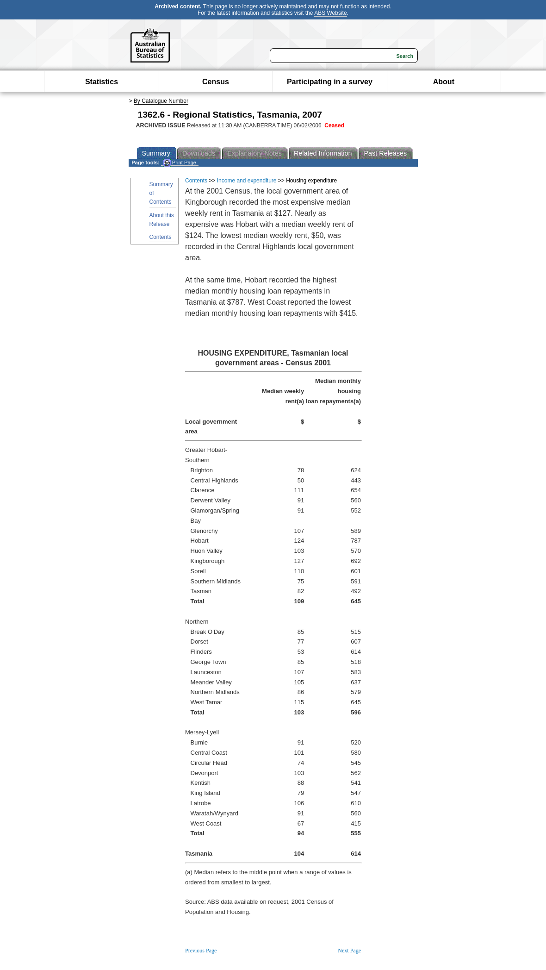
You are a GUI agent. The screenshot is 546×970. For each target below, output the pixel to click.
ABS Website (330, 13)
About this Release (161, 219)
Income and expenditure (247, 180)
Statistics (101, 82)
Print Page (179, 163)
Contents (160, 237)
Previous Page (201, 950)
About (443, 82)
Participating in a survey (329, 82)
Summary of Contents (161, 193)
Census (215, 82)
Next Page (349, 950)
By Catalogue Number (161, 101)
